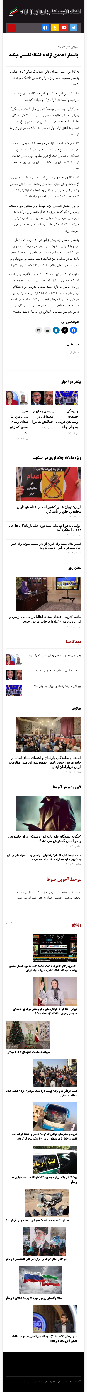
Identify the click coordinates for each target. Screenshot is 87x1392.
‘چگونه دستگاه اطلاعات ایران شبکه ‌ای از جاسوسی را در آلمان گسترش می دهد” (44, 838)
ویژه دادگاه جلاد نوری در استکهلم (57, 458)
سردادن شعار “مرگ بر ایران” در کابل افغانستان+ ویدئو (36, 1259)
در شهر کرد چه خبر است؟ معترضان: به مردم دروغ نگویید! (37, 1220)
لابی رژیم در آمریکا (67, 787)
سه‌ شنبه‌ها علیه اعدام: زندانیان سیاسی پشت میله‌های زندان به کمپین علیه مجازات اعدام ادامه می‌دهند (44, 857)
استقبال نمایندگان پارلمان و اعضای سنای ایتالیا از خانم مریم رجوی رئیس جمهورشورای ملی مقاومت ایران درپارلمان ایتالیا (45, 762)
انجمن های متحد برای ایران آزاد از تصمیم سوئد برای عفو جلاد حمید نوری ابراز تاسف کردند (46, 546)
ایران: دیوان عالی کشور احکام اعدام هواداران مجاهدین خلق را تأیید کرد (49, 509)
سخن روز (74, 568)
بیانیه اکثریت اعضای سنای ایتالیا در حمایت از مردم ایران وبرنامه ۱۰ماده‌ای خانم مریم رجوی (45, 619)
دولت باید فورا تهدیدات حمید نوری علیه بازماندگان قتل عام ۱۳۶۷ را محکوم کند (44, 528)
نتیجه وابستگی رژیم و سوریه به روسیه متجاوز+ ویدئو (34, 1298)
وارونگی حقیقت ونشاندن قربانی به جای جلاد (67, 419)
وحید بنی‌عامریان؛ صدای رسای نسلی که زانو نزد (19, 421)
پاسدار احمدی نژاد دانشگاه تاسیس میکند (43, 55)
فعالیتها (76, 709)
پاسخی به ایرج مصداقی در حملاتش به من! (42, 416)
